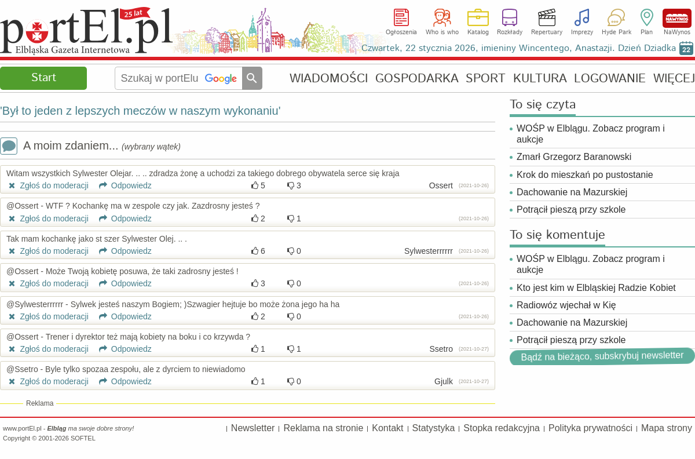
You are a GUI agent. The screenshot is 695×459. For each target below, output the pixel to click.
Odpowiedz (121, 185)
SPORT (486, 78)
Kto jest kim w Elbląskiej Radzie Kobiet (596, 288)
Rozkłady (509, 32)
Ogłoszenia (401, 32)
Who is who (442, 32)
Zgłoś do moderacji (47, 185)
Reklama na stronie (323, 428)
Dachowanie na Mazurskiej (572, 192)
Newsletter (253, 428)
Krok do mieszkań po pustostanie (585, 175)
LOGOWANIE (610, 78)
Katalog (478, 32)
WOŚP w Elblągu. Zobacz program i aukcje (591, 133)
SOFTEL (83, 438)
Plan (647, 32)
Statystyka (433, 428)
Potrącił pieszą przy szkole (571, 209)
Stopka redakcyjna (501, 428)
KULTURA (540, 78)
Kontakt (387, 428)
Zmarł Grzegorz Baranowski (574, 157)
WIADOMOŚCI (329, 78)
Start (43, 78)
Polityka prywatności (590, 428)
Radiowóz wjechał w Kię (566, 305)
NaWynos (677, 18)
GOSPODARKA (417, 78)
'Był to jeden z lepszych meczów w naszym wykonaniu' (140, 110)
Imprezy (582, 32)
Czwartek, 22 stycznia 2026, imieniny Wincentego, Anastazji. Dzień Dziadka (518, 48)
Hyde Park (616, 32)
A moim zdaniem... (90, 147)
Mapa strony (666, 428)
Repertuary (546, 32)
